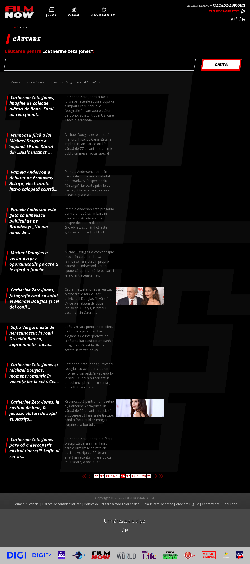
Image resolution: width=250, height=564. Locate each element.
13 (107, 476)
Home (12, 27)
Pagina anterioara (89, 476)
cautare (23, 27)
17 (128, 476)
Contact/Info (211, 504)
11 (97, 476)
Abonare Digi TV (187, 504)
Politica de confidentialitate (61, 504)
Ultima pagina (161, 476)
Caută (234, 19)
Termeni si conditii (26, 504)
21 (149, 476)
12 (102, 476)
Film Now (19, 12)
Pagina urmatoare (156, 476)
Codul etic (230, 504)
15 (118, 476)
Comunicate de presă (158, 504)
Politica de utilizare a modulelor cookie (111, 504)
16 (123, 476)
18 (133, 476)
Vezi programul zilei (224, 11)
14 (112, 476)
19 (138, 476)
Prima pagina (84, 476)
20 (144, 476)
